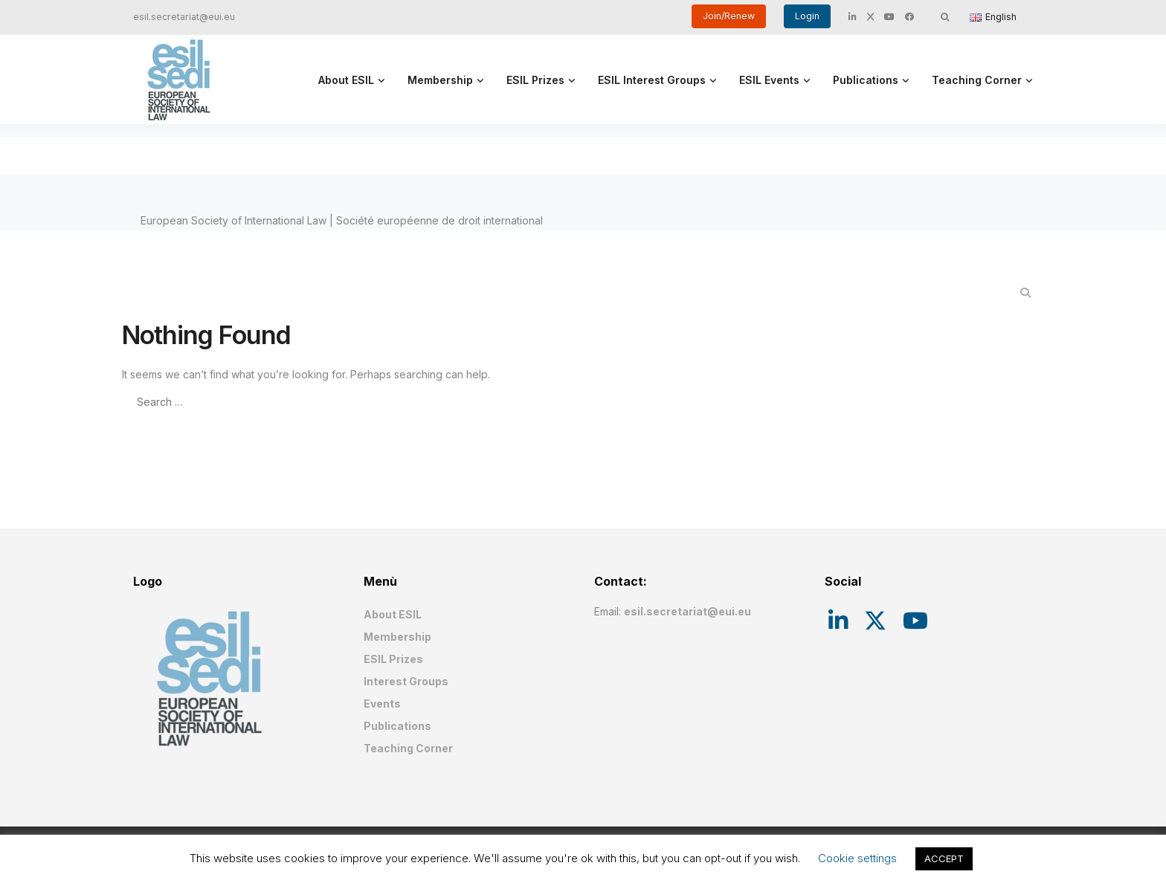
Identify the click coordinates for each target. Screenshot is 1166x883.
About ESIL (346, 80)
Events (382, 703)
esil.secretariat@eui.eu (184, 16)
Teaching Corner (977, 80)
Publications (865, 80)
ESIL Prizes (535, 80)
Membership (440, 80)
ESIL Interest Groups (652, 80)
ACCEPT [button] (944, 858)
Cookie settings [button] (857, 858)
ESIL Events (769, 80)
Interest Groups (406, 681)
